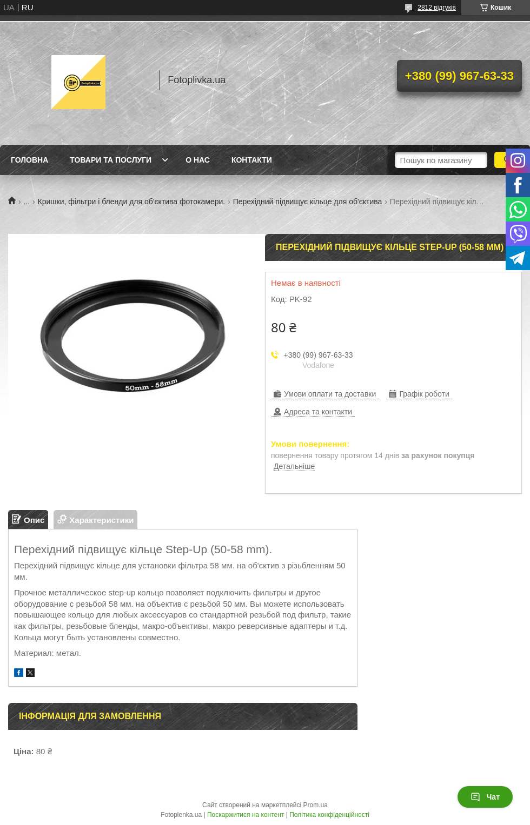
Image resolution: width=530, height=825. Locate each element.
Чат (485, 797)
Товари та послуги (110, 160)
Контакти (251, 160)
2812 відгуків (437, 7)
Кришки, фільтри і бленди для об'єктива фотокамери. (132, 201)
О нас (198, 160)
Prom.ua (315, 805)
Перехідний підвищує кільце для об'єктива (307, 201)
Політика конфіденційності (329, 815)
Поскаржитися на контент (245, 815)
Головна (29, 160)
